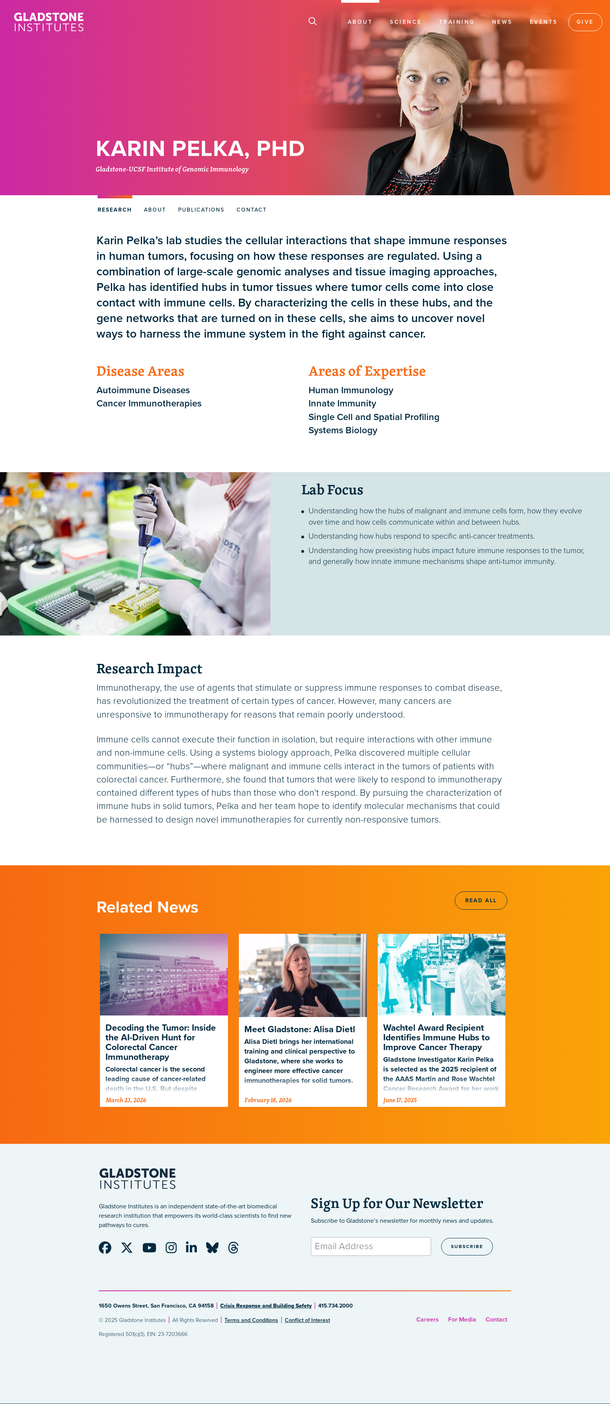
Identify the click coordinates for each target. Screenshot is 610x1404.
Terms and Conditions (251, 1320)
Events (544, 22)
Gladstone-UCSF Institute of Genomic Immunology (172, 169)
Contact (496, 1319)
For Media (462, 1319)
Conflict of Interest (307, 1320)
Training (457, 22)
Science (406, 22)
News (502, 22)
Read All (481, 900)
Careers (427, 1319)
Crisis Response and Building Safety (266, 1305)
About (360, 22)
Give (585, 22)
